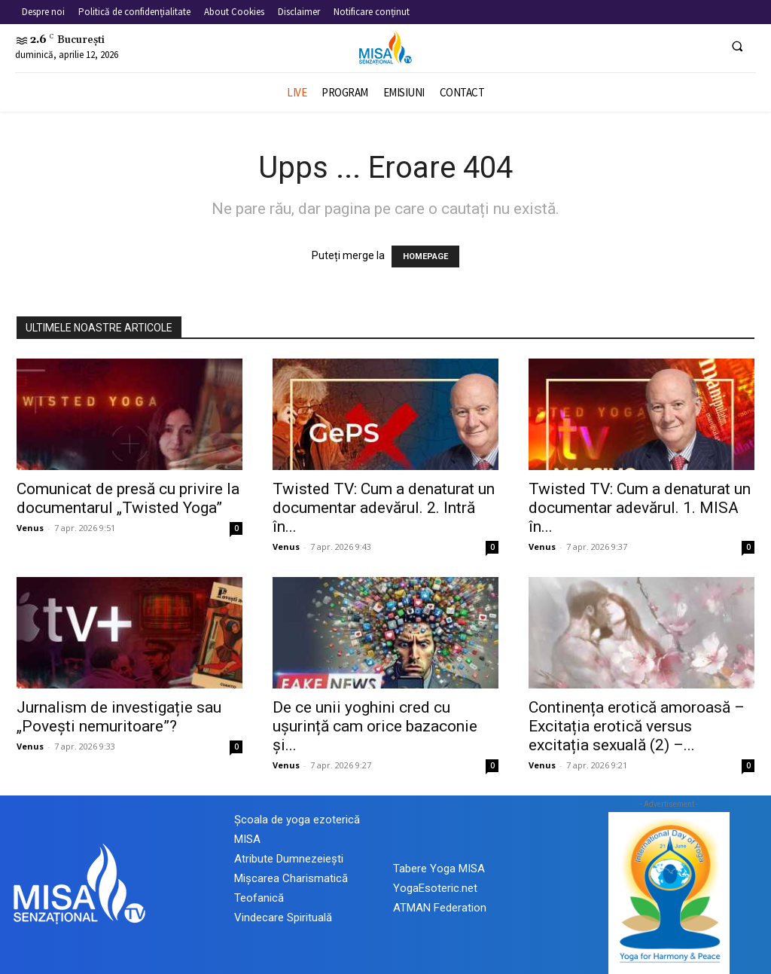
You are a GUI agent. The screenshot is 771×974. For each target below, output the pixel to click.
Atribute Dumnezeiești (288, 859)
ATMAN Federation (439, 907)
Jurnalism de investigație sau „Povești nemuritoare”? (119, 716)
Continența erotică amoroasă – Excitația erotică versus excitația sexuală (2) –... (637, 726)
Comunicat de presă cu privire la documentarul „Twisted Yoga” (128, 498)
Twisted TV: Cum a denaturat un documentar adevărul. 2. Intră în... (384, 508)
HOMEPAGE (425, 256)
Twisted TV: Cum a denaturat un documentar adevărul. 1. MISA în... (640, 508)
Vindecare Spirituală (283, 917)
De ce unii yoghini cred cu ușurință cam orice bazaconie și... (375, 726)
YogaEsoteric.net (435, 888)
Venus (30, 527)
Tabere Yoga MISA (439, 868)
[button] (737, 46)
